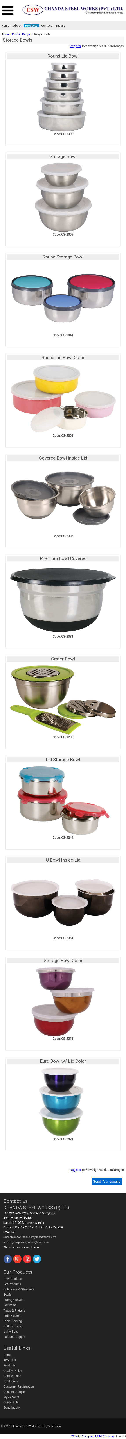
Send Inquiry (12, 1407)
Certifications (12, 1376)
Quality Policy (12, 1370)
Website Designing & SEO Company (92, 1436)
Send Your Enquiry (107, 1181)
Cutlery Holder (13, 1326)
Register (75, 46)
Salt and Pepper (14, 1337)
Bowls (7, 1294)
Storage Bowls (13, 1300)
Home (5, 25)
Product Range (21, 34)
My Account (11, 1397)
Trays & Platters (14, 1310)
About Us (9, 1360)
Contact (46, 25)
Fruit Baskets (12, 1315)
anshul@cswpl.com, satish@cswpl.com (26, 1242)
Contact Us (10, 1402)
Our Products (17, 1272)
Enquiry (60, 25)
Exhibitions (10, 1381)
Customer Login (14, 1392)
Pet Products (12, 1284)
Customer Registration (18, 1386)
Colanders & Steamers (18, 1289)
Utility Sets (10, 1331)
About (17, 25)
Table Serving (12, 1321)
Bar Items (9, 1305)
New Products (12, 1279)
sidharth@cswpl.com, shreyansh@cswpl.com (29, 1237)
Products (31, 25)
